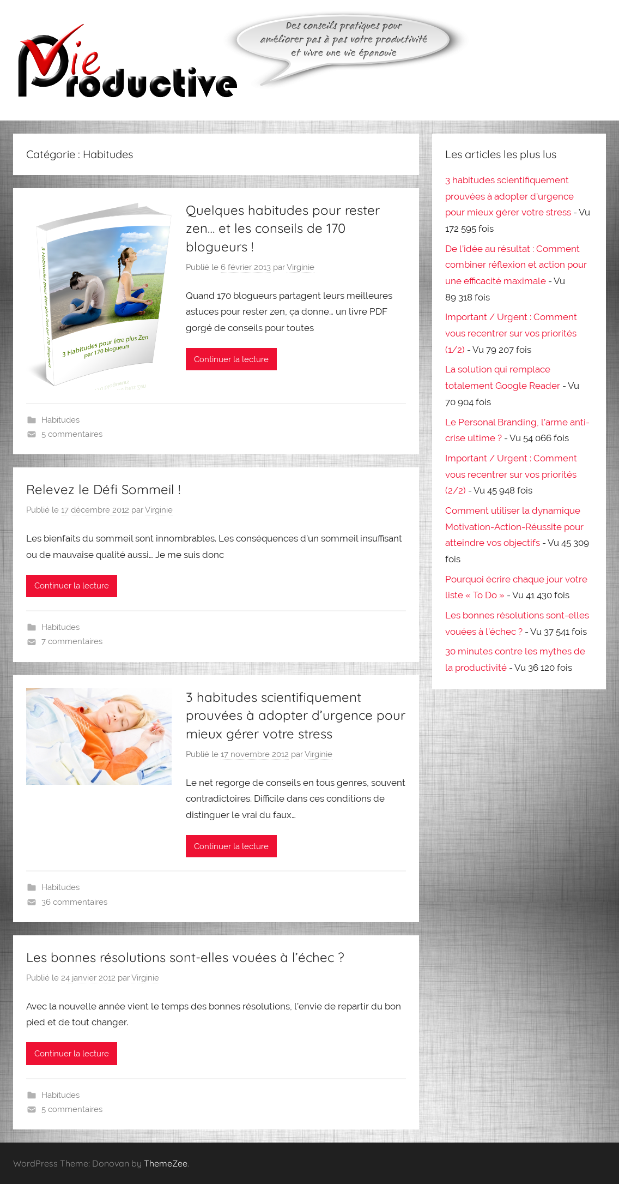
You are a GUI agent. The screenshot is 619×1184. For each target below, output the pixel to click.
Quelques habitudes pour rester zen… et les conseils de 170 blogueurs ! (283, 228)
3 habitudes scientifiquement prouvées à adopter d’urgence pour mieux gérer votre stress (295, 715)
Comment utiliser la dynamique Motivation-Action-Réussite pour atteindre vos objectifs (514, 527)
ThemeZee (165, 1163)
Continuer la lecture (231, 359)
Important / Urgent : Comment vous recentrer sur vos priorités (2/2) (511, 474)
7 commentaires (71, 641)
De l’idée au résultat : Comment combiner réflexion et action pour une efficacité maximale (516, 265)
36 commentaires (74, 902)
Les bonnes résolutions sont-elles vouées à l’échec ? (185, 957)
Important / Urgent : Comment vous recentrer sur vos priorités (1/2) (511, 333)
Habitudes (60, 420)
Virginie (300, 267)
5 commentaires (71, 434)
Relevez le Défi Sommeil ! (103, 489)
